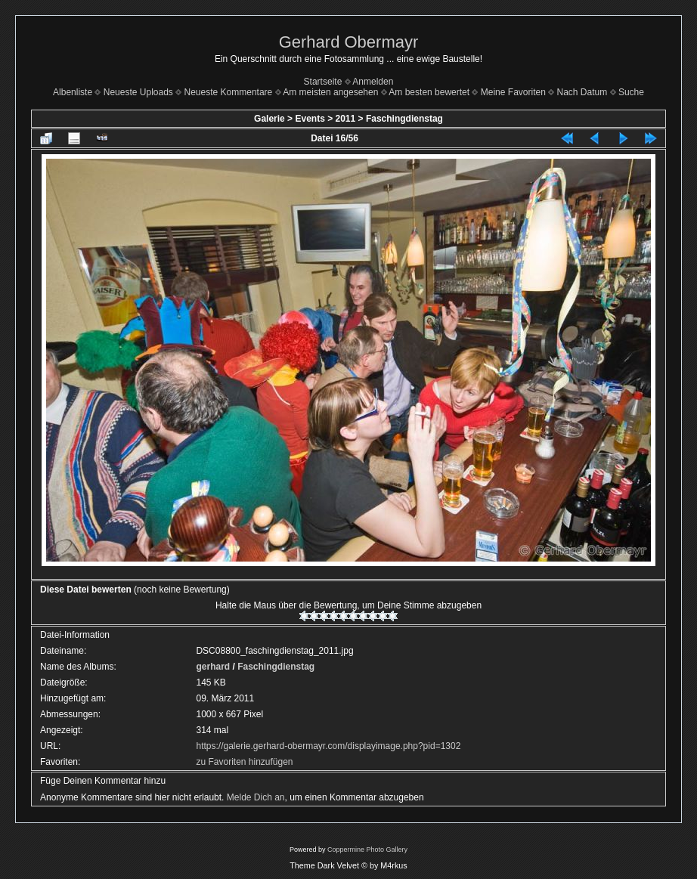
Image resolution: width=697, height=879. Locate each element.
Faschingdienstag (404, 118)
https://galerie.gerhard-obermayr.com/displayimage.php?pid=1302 (328, 746)
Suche (631, 92)
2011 (346, 118)
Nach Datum (582, 92)
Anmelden (372, 81)
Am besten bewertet (429, 92)
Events (309, 118)
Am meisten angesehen (330, 92)
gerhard (213, 666)
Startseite (323, 81)
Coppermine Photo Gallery (367, 849)
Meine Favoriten (513, 92)
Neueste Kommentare (228, 92)
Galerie (269, 118)
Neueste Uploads (138, 92)
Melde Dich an (256, 797)
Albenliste (72, 92)
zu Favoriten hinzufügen (244, 762)
